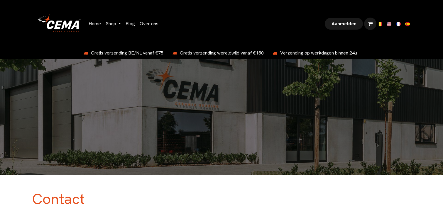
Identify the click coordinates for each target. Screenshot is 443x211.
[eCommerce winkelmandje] (370, 24)
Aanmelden (344, 24)
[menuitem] (94, 24)
